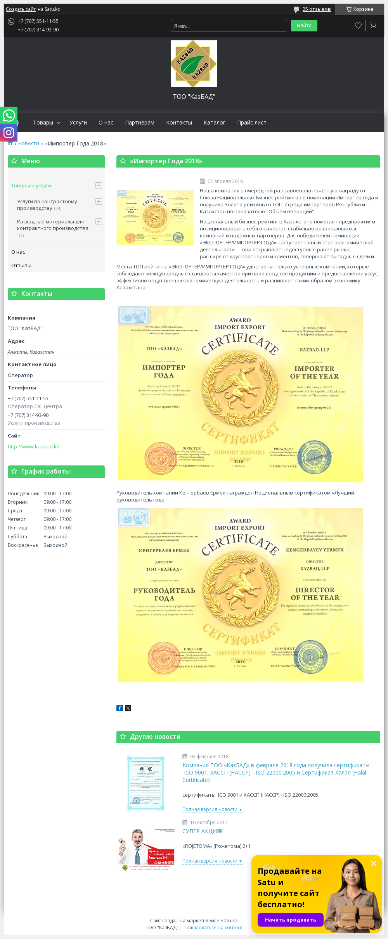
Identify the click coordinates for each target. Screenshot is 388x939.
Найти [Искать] (304, 25)
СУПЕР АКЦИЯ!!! (202, 831)
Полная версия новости (209, 809)
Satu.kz (229, 920)
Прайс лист (252, 122)
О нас (106, 122)
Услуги (78, 122)
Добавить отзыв (358, 25)
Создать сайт (21, 9)
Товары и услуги (31, 185)
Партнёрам (139, 122)
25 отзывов (317, 8)
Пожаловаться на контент (213, 927)
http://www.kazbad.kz (33, 446)
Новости (28, 143)
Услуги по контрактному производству (47, 205)
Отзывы (21, 265)
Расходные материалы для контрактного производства (52, 225)
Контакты (179, 122)
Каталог (214, 122)
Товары (43, 122)
